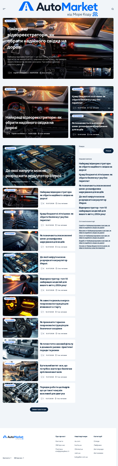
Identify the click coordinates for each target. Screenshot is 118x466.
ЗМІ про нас (18, 458)
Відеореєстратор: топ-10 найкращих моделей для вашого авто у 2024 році (93, 211)
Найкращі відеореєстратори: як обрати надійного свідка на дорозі (95, 166)
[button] (4, 9)
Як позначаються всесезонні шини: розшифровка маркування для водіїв (95, 189)
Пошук (81, 146)
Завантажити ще (39, 409)
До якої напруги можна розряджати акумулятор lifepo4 (92, 200)
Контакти (6, 458)
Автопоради (10, 21)
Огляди (8, 277)
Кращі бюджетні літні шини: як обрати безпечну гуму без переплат (95, 177)
